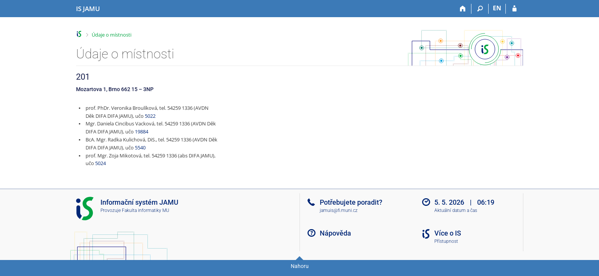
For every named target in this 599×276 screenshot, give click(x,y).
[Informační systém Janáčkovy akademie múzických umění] (88, 9)
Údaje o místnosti (111, 34)
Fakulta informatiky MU (145, 210)
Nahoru (300, 266)
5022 (150, 115)
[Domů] (462, 9)
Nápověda (335, 233)
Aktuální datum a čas (455, 210)
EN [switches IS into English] (497, 8)
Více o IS (447, 233)
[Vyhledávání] (480, 9)
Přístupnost (446, 241)
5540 (140, 147)
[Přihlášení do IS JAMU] (514, 9)
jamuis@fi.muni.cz (339, 210)
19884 (141, 131)
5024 (100, 163)
